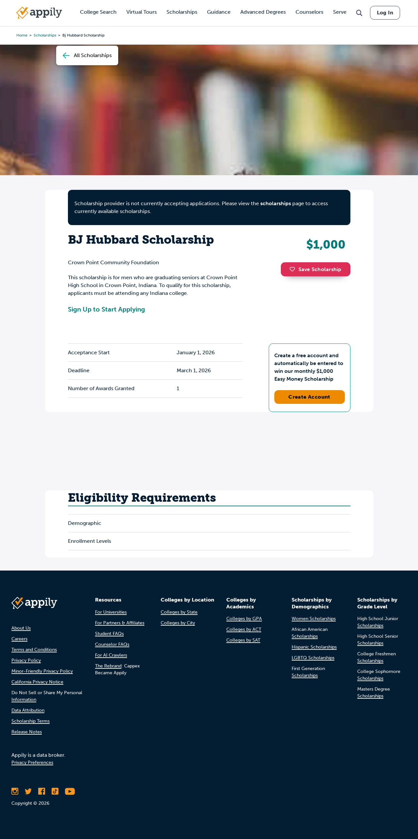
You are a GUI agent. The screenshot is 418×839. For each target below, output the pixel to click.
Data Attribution (27, 710)
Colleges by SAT (243, 640)
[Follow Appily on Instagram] (14, 791)
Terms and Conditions (34, 649)
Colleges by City (178, 623)
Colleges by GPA (244, 618)
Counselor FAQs (112, 644)
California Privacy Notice (37, 682)
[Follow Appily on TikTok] (55, 791)
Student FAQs (109, 633)
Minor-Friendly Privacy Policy (42, 671)
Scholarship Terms (30, 721)
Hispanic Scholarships (314, 647)
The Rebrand (108, 666)
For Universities (111, 612)
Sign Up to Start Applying (106, 309)
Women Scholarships (314, 618)
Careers (19, 639)
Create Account (309, 397)
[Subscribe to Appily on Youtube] (70, 791)
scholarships (275, 203)
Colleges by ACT (243, 629)
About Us (21, 628)
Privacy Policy (26, 660)
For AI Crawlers (111, 655)
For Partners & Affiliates (119, 623)
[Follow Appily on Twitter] (28, 791)
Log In (385, 12)
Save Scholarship (315, 269)
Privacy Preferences (32, 762)
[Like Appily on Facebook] (41, 791)
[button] (294, 269)
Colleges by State (179, 612)
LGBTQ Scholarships (313, 658)
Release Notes (26, 732)
